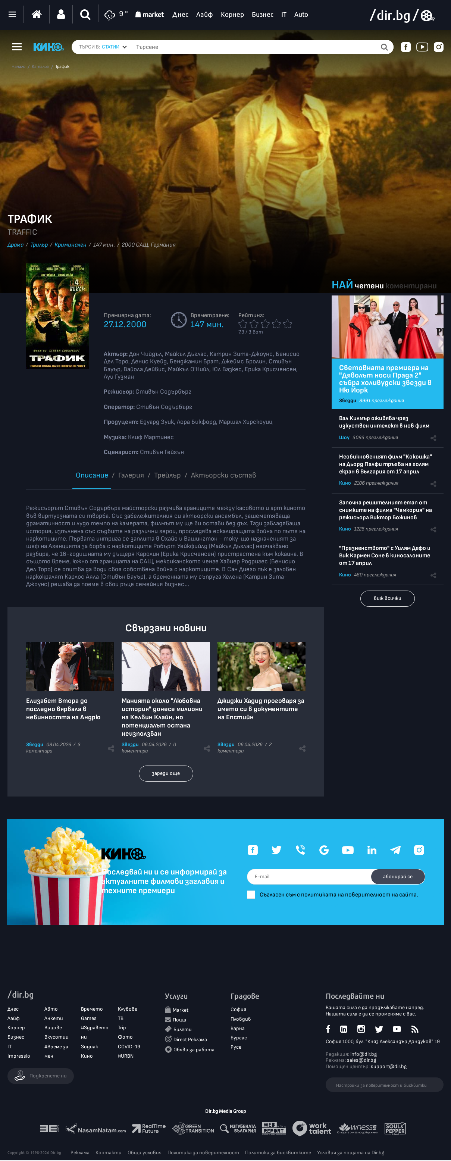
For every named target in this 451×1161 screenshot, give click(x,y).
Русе (236, 1048)
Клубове (127, 1010)
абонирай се (394, 872)
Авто (51, 1010)
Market (180, 1011)
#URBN (126, 1057)
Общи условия (145, 1153)
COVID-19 (129, 1047)
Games (89, 1019)
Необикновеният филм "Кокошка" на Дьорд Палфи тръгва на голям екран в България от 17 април (385, 464)
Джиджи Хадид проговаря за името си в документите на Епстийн (260, 709)
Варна (238, 1029)
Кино (345, 483)
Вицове (53, 1028)
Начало (18, 66)
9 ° (115, 14)
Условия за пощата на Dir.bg (350, 1153)
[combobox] (114, 47)
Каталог (40, 66)
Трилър (39, 244)
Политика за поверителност (203, 1153)
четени (369, 286)
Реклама (80, 1153)
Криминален (70, 244)
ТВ (120, 1019)
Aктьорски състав (223, 475)
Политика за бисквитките (278, 1153)
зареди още (166, 773)
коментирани (411, 286)
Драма (15, 244)
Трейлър (167, 475)
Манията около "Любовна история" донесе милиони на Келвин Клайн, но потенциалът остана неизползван (162, 717)
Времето (92, 1010)
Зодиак (89, 1047)
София (238, 1010)
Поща (179, 1020)
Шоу (344, 437)
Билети (182, 1030)
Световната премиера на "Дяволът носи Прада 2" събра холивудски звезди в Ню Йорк (385, 379)
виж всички (387, 598)
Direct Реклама (190, 1040)
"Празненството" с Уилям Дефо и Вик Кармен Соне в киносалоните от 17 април (384, 556)
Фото (125, 1038)
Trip (122, 1028)
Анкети (53, 1019)
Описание (92, 475)
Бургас (239, 1038)
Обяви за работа (193, 1050)
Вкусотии (56, 1038)
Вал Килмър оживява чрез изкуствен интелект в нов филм (384, 422)
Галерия (131, 475)
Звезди (34, 744)
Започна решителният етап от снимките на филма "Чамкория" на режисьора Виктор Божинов (385, 510)
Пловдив (241, 1020)
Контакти (108, 1153)
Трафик (62, 66)
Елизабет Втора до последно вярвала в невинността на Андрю (63, 709)
